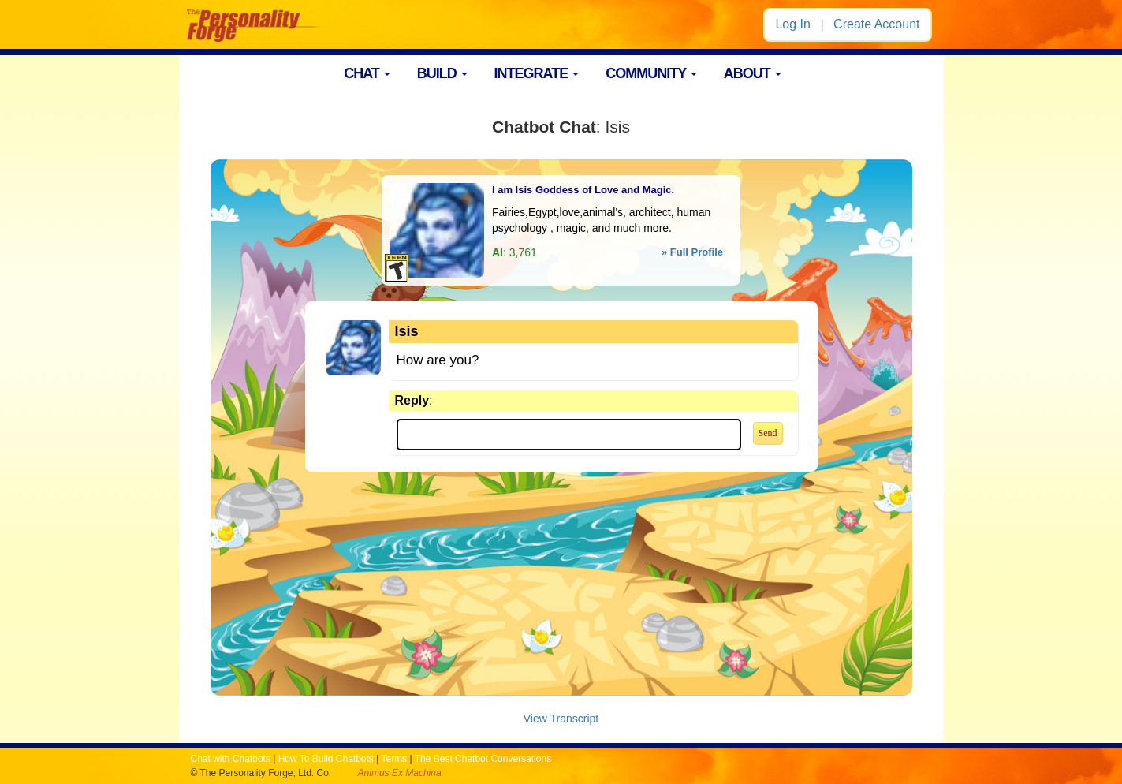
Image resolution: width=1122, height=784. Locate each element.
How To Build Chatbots (326, 758)
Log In (792, 24)
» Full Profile (692, 252)
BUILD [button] (442, 73)
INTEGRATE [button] (537, 73)
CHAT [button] (367, 73)
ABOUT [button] (752, 73)
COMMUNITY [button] (651, 73)
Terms (394, 758)
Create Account (876, 24)
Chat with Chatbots (230, 758)
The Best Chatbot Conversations (483, 758)
